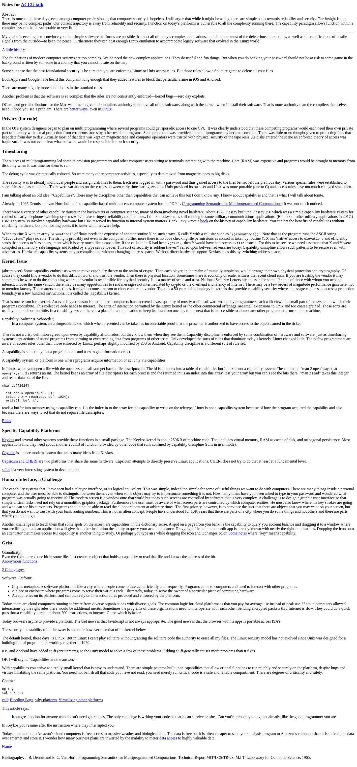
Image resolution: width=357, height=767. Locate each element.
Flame (7, 752)
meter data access (163, 743)
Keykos (8, 443)
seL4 (6, 473)
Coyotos (8, 456)
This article (11, 713)
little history (15, 49)
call (5, 705)
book (204, 221)
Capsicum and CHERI (19, 465)
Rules (6, 424)
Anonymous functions (19, 565)
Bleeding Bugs (21, 705)
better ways (78, 109)
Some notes (237, 537)
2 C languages (13, 573)
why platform (46, 705)
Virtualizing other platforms (81, 705)
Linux (107, 109)
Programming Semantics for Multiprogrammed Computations (232, 203)
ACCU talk (32, 4)
